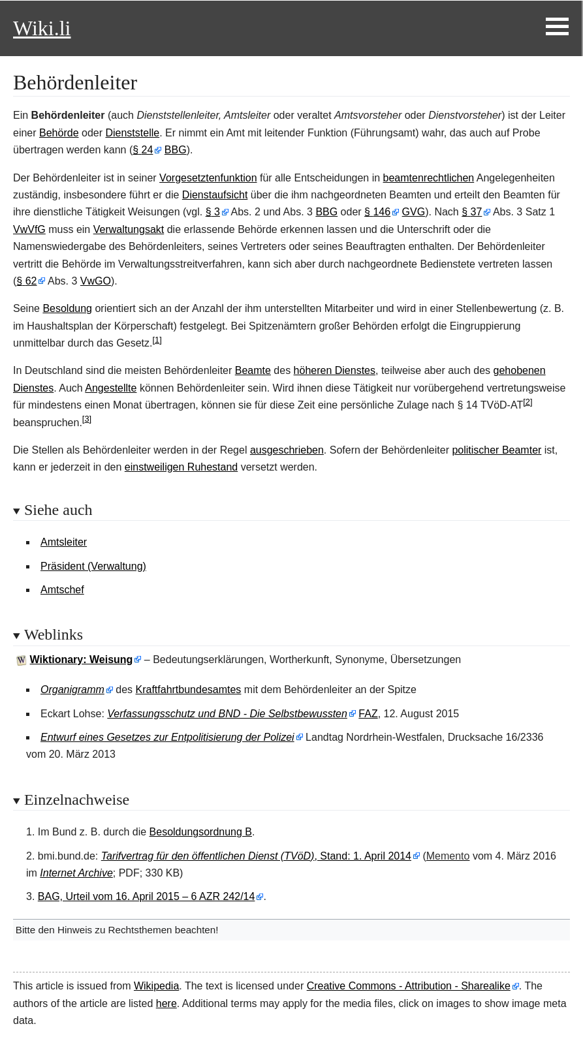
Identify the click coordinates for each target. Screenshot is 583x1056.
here (166, 1003)
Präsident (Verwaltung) (93, 566)
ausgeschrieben (287, 450)
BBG (176, 149)
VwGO (95, 281)
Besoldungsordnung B (201, 831)
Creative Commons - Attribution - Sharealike (409, 985)
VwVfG (29, 229)
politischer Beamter (496, 450)
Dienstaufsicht (215, 194)
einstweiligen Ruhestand (181, 467)
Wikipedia (156, 985)
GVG (414, 211)
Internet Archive (76, 872)
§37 (472, 211)
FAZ (367, 713)
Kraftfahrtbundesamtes (189, 689)
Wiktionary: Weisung (81, 659)
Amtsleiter (63, 542)
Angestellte (110, 388)
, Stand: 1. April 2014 (256, 856)
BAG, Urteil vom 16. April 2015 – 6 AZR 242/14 (146, 896)
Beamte (253, 370)
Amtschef (62, 589)
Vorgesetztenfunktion (208, 177)
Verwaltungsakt (129, 229)
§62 (26, 281)
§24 (143, 149)
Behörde (59, 132)
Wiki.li (42, 28)
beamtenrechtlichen (429, 177)
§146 (377, 211)
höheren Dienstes (334, 370)
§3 (213, 211)
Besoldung (67, 308)
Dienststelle (132, 132)
